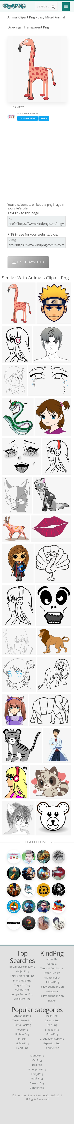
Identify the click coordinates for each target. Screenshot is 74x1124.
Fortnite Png (52, 1048)
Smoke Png (52, 1029)
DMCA (44, 118)
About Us (51, 959)
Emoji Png (37, 1074)
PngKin (22, 1038)
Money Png (37, 1055)
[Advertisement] (37, 161)
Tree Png (52, 1025)
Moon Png (52, 1034)
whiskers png (22, 999)
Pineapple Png (37, 1069)
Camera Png (52, 1020)
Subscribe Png (22, 1015)
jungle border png (22, 994)
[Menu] (66, 6)
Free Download (28, 262)
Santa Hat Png (22, 1025)
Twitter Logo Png (22, 1020)
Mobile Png (22, 1043)
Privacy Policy (52, 977)
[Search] (53, 7)
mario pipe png (22, 980)
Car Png (37, 1060)
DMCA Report (52, 973)
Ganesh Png (37, 1083)
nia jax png (22, 971)
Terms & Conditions (52, 968)
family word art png (22, 976)
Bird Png (37, 1064)
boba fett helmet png (22, 966)
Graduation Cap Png (52, 1038)
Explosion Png (51, 1043)
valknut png (22, 989)
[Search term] (46, 6)
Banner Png (37, 1087)
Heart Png (22, 1048)
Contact (51, 963)
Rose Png (22, 1029)
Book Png (37, 1078)
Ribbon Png (22, 1034)
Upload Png (52, 982)
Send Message (27, 118)
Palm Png (51, 1015)
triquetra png (22, 985)
